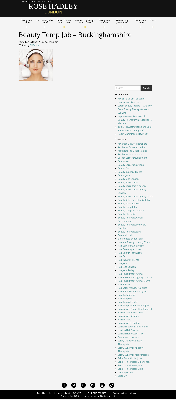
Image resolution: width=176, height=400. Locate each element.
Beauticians (124, 161)
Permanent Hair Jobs (128, 337)
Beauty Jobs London (26, 21)
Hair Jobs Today (126, 270)
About (32, 1)
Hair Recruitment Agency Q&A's (134, 280)
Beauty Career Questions (131, 164)
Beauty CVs (123, 168)
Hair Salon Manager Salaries (132, 287)
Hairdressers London (129, 323)
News (153, 20)
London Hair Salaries (128, 330)
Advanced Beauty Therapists (132, 143)
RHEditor (34, 45)
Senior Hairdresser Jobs (130, 365)
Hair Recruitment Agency (130, 273)
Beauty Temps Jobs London (64, 21)
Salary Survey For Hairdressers (133, 354)
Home (25, 1)
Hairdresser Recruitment (130, 312)
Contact (50, 1)
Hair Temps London (128, 302)
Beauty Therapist (127, 214)
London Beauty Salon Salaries (133, 326)
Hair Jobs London (127, 266)
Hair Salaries (124, 284)
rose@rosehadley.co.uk (128, 393)
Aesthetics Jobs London (130, 154)
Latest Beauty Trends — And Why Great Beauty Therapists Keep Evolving (135, 109)
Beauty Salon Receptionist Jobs (134, 200)
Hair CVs (122, 256)
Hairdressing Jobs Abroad (122, 21)
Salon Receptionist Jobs (130, 358)
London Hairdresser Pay (130, 333)
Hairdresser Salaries (128, 316)
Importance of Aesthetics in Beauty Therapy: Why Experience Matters (135, 120)
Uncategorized (125, 372)
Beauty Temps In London (131, 210)
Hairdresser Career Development (135, 309)
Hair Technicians (126, 295)
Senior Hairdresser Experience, (134, 361)
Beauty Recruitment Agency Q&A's (135, 196)
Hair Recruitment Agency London (135, 277)
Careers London (126, 235)
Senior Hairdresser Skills (130, 368)
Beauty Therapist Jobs (129, 231)
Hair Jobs (122, 263)
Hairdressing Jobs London (44, 21)
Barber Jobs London (140, 21)
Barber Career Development (132, 157)
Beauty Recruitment (128, 182)
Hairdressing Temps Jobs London (85, 21)
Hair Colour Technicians (130, 252)
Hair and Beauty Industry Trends (135, 242)
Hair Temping (125, 298)
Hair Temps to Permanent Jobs (134, 305)
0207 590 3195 (99, 393)
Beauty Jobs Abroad (104, 21)
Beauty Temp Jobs (127, 207)
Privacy (41, 1)
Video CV (122, 375)
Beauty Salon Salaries (129, 203)
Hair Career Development (131, 245)
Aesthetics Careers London (131, 147)
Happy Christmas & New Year (133, 133)
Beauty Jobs (124, 175)
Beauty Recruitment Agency (132, 185)
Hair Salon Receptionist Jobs (132, 291)
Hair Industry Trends (128, 259)
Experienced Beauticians (130, 238)
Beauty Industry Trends (130, 171)
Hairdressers (124, 319)
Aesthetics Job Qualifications (132, 150)
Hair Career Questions (129, 249)
